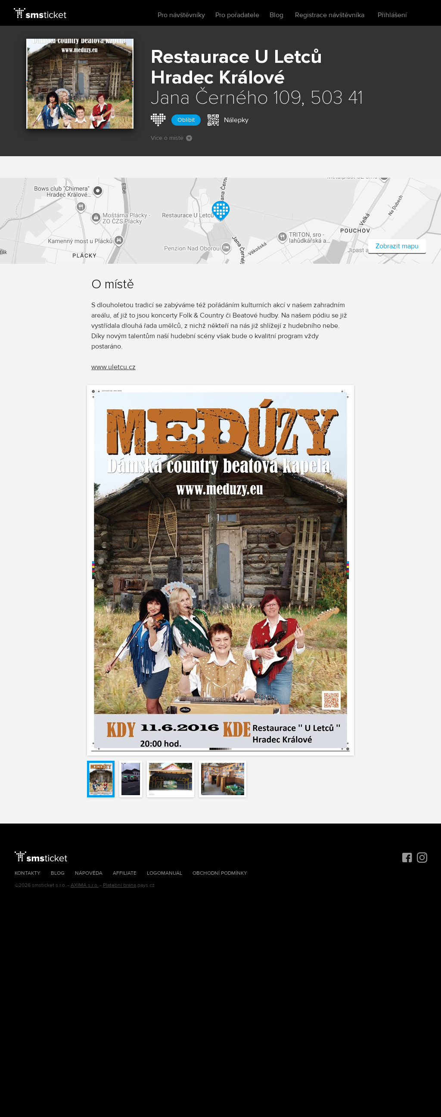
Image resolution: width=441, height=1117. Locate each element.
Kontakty (27, 873)
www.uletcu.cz (113, 367)
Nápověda (88, 873)
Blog (276, 15)
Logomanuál (164, 873)
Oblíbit (186, 119)
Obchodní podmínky (220, 873)
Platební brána (119, 885)
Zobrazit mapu (397, 246)
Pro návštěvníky (181, 15)
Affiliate (125, 873)
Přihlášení (392, 15)
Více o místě (171, 138)
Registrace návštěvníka (329, 15)
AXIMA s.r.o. (85, 885)
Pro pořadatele (237, 15)
